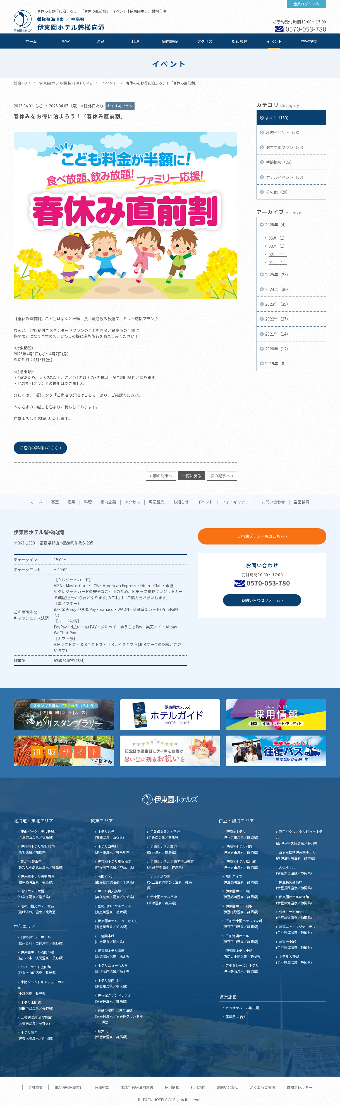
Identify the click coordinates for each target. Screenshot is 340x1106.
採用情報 (172, 1087)
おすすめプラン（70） (285, 147)
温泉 (100, 41)
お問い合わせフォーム (260, 600)
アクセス (204, 41)
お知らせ (181, 502)
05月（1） (278, 238)
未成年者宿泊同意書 (137, 1087)
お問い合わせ (273, 502)
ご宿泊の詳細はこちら (39, 447)
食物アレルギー (299, 1087)
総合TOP (22, 83)
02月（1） (278, 254)
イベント (274, 41)
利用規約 (198, 1087)
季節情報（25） (279, 162)
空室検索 (309, 41)
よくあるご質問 (262, 1087)
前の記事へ (162, 475)
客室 (66, 41)
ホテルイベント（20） (285, 177)
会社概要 (35, 1087)
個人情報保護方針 (68, 1087)
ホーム (31, 41)
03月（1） (278, 246)
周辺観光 (239, 41)
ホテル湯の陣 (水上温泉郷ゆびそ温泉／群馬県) (169, 882)
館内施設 (170, 41)
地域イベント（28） (283, 132)
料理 (135, 41)
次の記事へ (220, 475)
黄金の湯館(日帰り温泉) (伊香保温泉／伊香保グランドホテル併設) (119, 1016)
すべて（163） (278, 118)
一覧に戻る (191, 475)
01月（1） (278, 262)
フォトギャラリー (237, 502)
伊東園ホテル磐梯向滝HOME (65, 83)
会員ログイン (304, 3)
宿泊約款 (102, 1087)
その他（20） (277, 192)
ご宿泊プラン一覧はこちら (260, 536)
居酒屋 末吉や (236, 1016)
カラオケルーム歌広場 (242, 1007)
